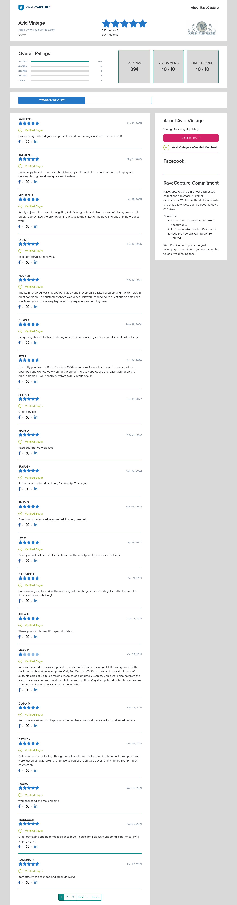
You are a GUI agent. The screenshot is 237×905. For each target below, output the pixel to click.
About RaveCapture (205, 8)
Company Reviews (52, 100)
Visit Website (191, 138)
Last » (95, 897)
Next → (83, 897)
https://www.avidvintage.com (36, 30)
